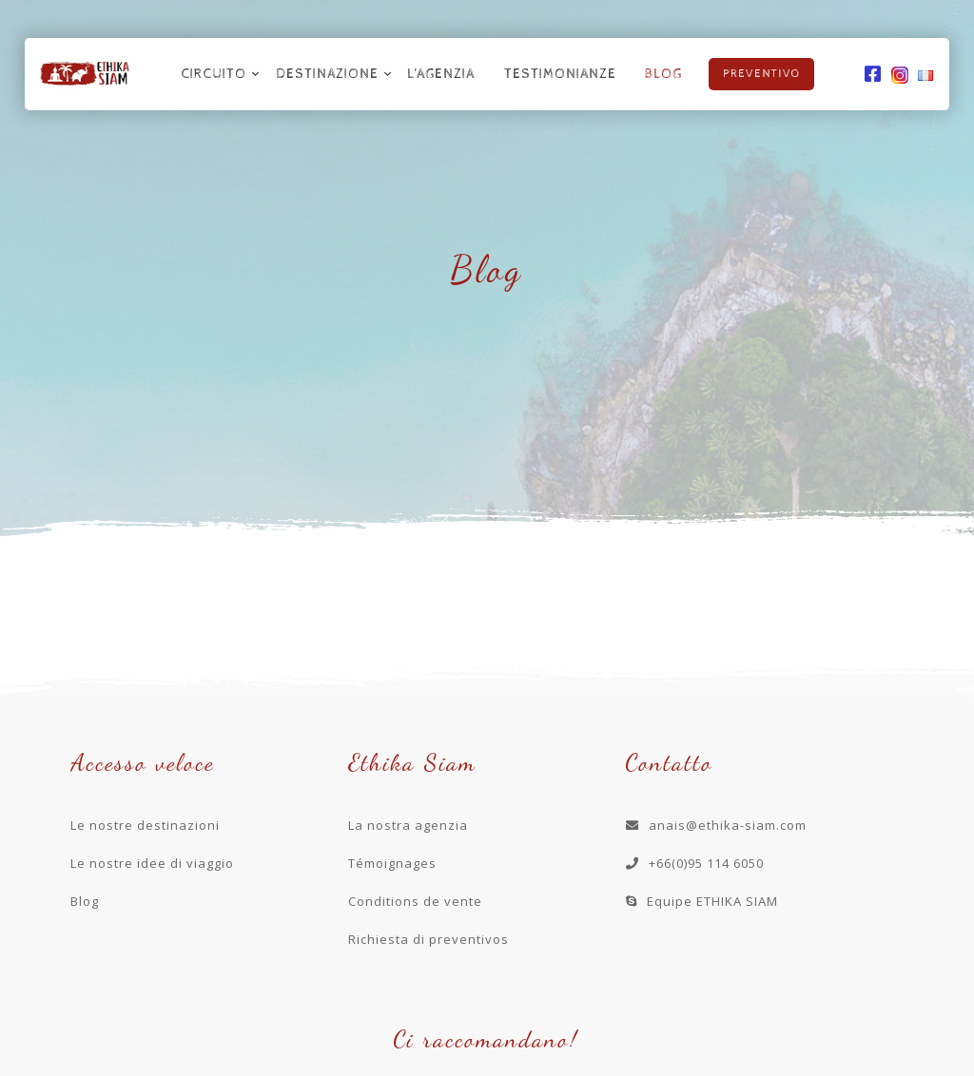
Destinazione (327, 74)
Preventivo (761, 74)
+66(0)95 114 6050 (695, 863)
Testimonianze (560, 74)
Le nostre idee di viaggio (152, 863)
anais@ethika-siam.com (716, 825)
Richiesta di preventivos (428, 939)
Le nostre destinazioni (145, 825)
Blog (663, 74)
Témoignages (392, 863)
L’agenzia (441, 74)
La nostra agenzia (408, 825)
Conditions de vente (415, 901)
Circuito (213, 74)
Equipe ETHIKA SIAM (702, 901)
